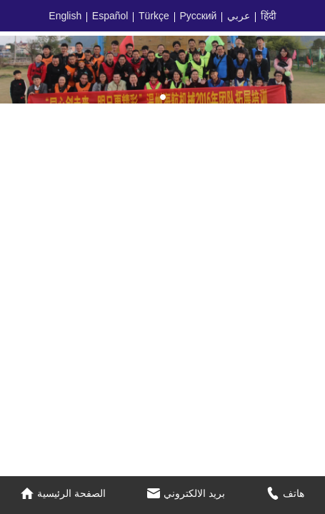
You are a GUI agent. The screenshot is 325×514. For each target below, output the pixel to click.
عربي (238, 15)
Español (110, 15)
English (65, 15)
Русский (197, 15)
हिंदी (268, 15)
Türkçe (154, 15)
